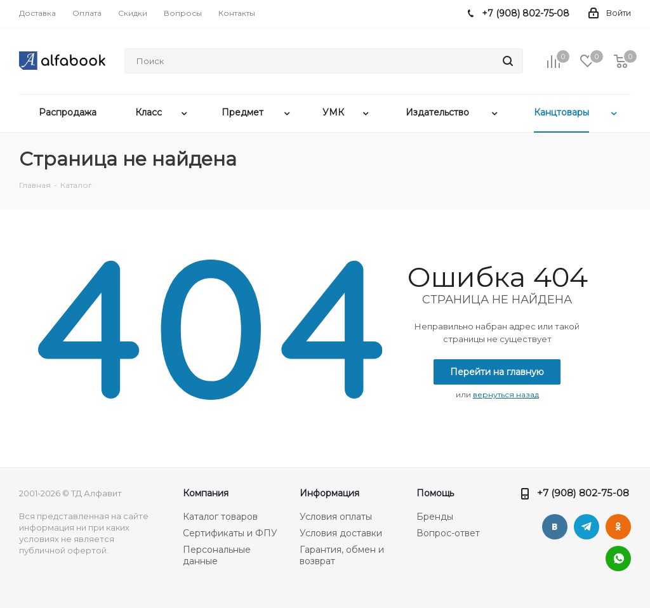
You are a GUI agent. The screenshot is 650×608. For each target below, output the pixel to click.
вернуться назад (506, 394)
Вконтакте (554, 526)
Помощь (435, 493)
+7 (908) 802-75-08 (583, 493)
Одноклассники (618, 526)
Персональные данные (217, 555)
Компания (206, 493)
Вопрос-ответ (448, 533)
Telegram (586, 526)
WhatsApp (618, 558)
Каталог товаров (220, 516)
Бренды (434, 516)
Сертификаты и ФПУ (230, 533)
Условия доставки (341, 533)
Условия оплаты (336, 516)
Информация (329, 493)
